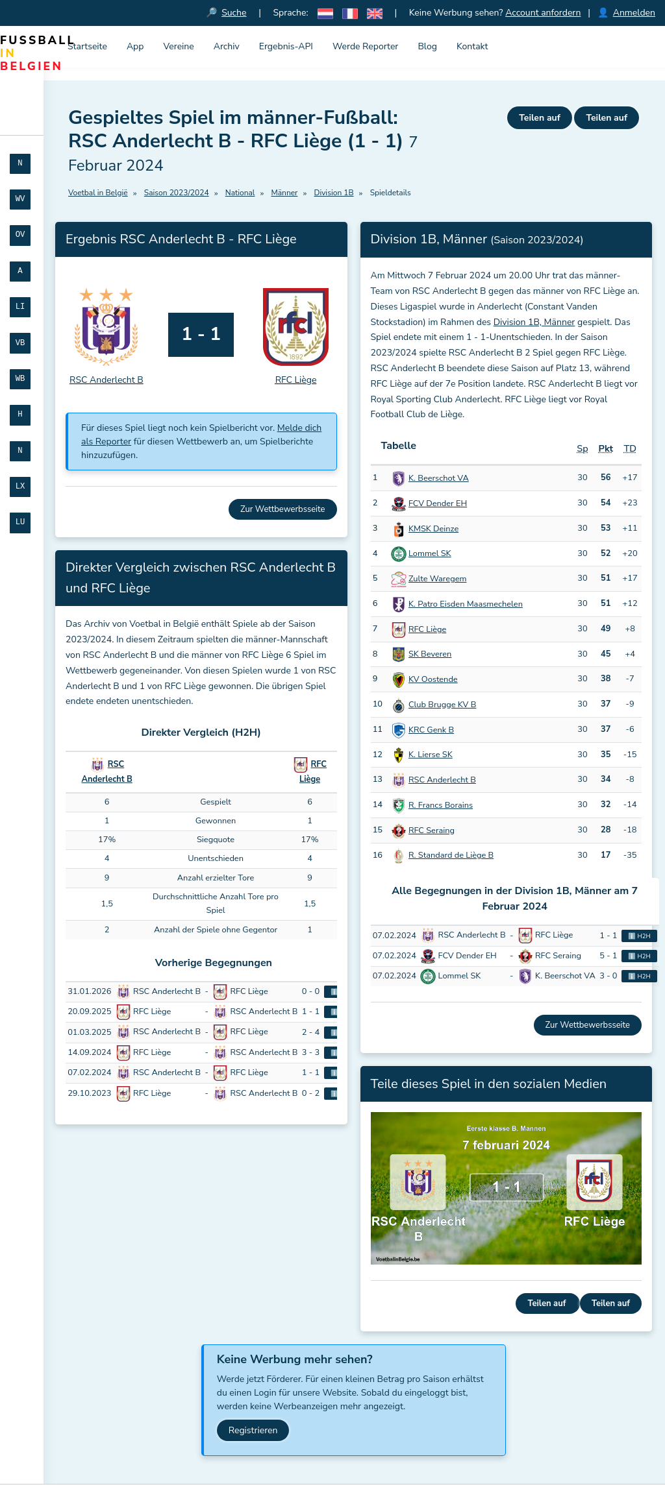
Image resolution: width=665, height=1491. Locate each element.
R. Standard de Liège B (451, 856)
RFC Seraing (431, 830)
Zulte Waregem (437, 579)
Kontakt (472, 46)
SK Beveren (429, 655)
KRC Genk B (431, 730)
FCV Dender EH (437, 503)
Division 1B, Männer (534, 322)
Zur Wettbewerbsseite (282, 509)
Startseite (87, 46)
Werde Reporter (365, 46)
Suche (234, 12)
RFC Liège (427, 629)
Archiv (227, 46)
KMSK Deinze (433, 529)
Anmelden (634, 12)
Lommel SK (429, 554)
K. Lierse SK (430, 755)
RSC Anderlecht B (442, 780)
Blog (427, 46)
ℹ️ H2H (639, 936)
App (135, 46)
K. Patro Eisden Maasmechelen (465, 604)
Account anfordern (543, 12)
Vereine (178, 46)
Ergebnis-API (286, 46)
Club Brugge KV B (442, 704)
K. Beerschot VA (438, 479)
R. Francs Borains (440, 805)
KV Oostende (433, 680)
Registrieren (253, 1430)
